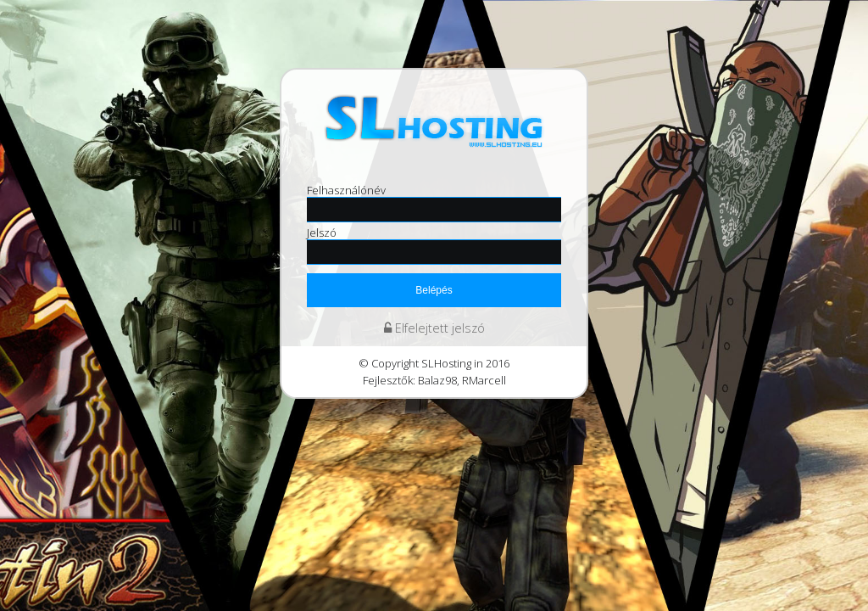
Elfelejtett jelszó (434, 328)
